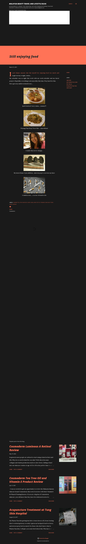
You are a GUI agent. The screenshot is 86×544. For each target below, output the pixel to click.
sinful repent (69, 87)
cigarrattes (69, 80)
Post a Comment (18, 469)
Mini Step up (69, 84)
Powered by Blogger (43, 538)
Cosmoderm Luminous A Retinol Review (30, 448)
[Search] (70, 4)
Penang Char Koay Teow (72, 86)
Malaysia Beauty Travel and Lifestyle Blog (27, 4)
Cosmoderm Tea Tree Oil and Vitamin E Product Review (28, 480)
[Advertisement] (40, 36)
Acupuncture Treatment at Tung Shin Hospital (30, 511)
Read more (51, 469)
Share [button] (68, 72)
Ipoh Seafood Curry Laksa (72, 82)
